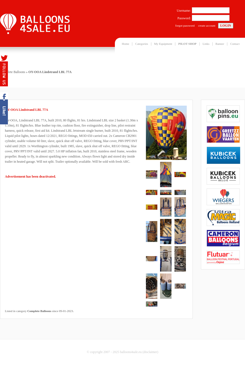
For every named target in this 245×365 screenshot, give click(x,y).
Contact (235, 43)
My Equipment (163, 43)
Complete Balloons (12, 72)
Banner (220, 43)
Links (206, 43)
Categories (141, 43)
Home (125, 43)
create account (206, 25)
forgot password (185, 25)
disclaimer (150, 352)
